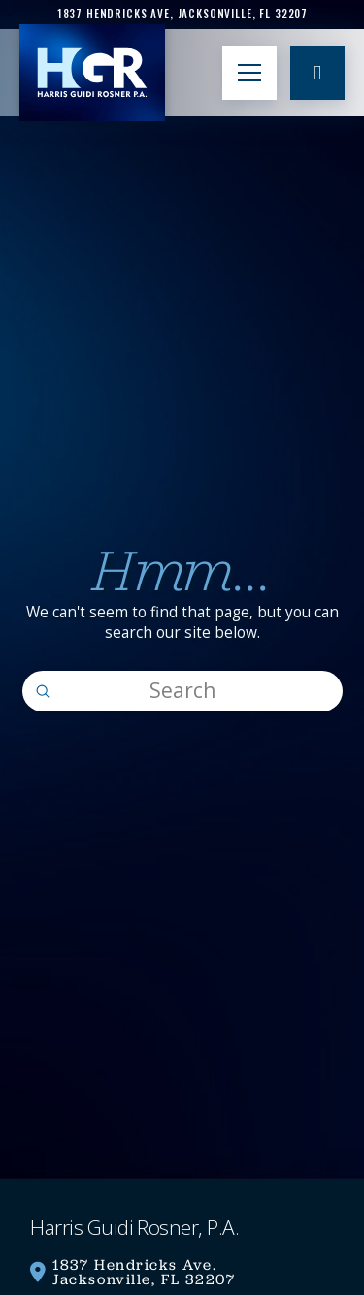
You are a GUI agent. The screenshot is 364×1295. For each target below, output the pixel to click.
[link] (182, 14)
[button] (249, 73)
